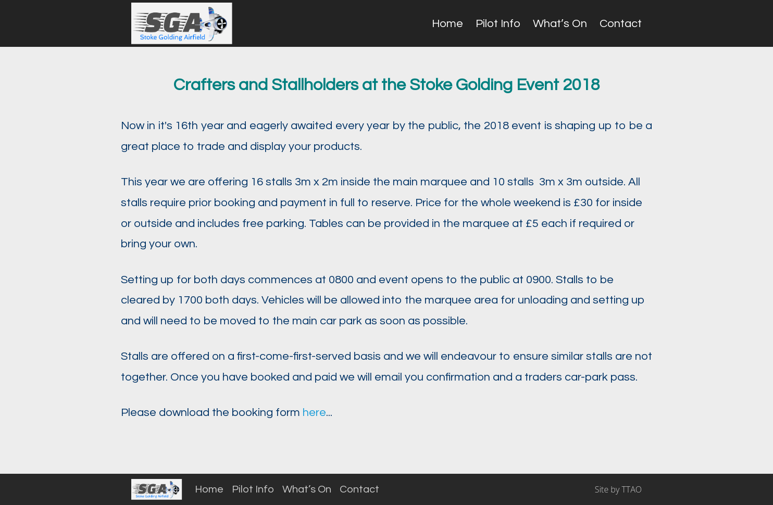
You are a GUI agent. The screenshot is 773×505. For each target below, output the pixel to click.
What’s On (560, 24)
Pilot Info (498, 24)
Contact (621, 24)
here (314, 413)
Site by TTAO (618, 489)
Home (447, 24)
